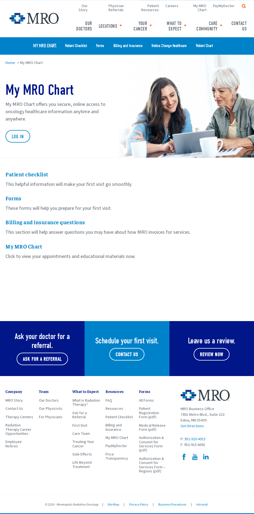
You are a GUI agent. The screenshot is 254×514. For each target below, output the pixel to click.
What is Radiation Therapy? (86, 402)
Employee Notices (13, 444)
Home (10, 63)
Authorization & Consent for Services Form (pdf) (151, 444)
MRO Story (14, 400)
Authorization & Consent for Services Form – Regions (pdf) (152, 465)
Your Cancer (140, 26)
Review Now (211, 355)
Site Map (113, 504)
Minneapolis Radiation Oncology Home (34, 18)
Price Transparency (117, 456)
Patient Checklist (76, 46)
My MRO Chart (199, 8)
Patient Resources (150, 8)
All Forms (146, 400)
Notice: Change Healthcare (169, 46)
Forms (100, 46)
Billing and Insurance (128, 46)
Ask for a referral (42, 359)
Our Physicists (50, 408)
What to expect (174, 26)
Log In (18, 137)
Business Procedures (172, 504)
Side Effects (82, 454)
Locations (108, 26)
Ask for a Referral (79, 415)
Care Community (207, 26)
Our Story (83, 8)
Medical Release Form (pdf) (152, 427)
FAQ (109, 400)
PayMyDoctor (223, 6)
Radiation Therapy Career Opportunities (18, 429)
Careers (171, 6)
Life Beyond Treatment (82, 464)
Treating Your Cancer (83, 444)
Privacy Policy (138, 504)
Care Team (81, 433)
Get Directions (192, 426)
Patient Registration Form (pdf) (149, 413)
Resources (114, 408)
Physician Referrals (116, 8)
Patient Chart (204, 46)
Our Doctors (84, 26)
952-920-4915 (195, 439)
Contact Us (239, 26)
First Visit (79, 425)
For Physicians (50, 417)
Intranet (202, 504)
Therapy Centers (19, 417)
